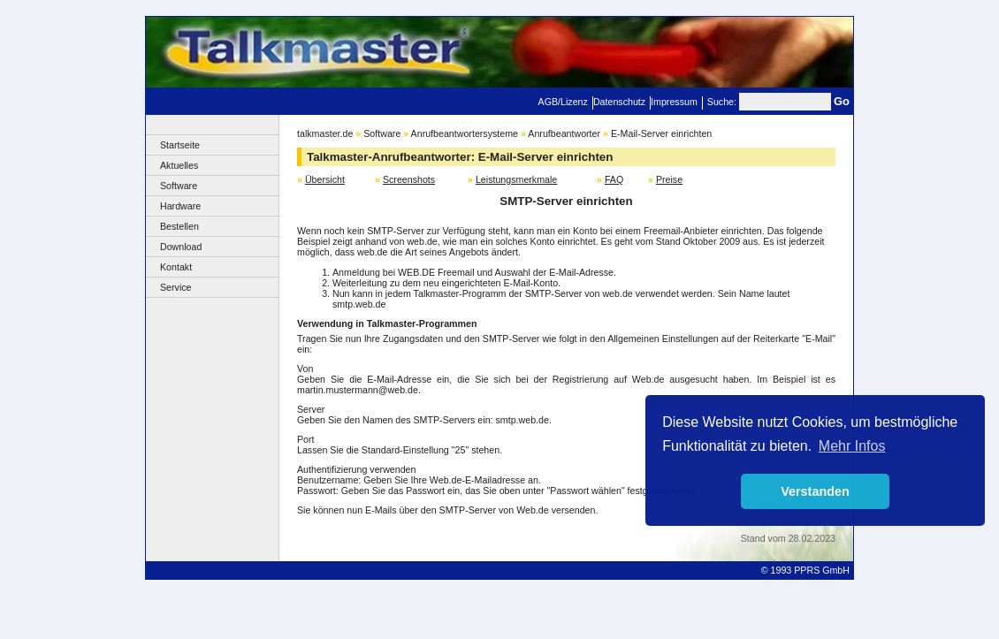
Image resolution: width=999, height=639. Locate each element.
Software (178, 185)
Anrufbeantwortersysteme (464, 133)
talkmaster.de (325, 133)
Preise (669, 179)
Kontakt (176, 267)
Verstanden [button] (815, 491)
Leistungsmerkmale (516, 179)
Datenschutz (619, 101)
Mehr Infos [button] (852, 445)
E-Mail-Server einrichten (661, 133)
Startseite (180, 145)
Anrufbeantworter (564, 133)
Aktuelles (179, 165)
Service (176, 287)
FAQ (614, 179)
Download (181, 246)
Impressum (674, 101)
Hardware (180, 206)
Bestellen (179, 226)
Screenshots (409, 179)
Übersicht (325, 179)
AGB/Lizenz (563, 101)
